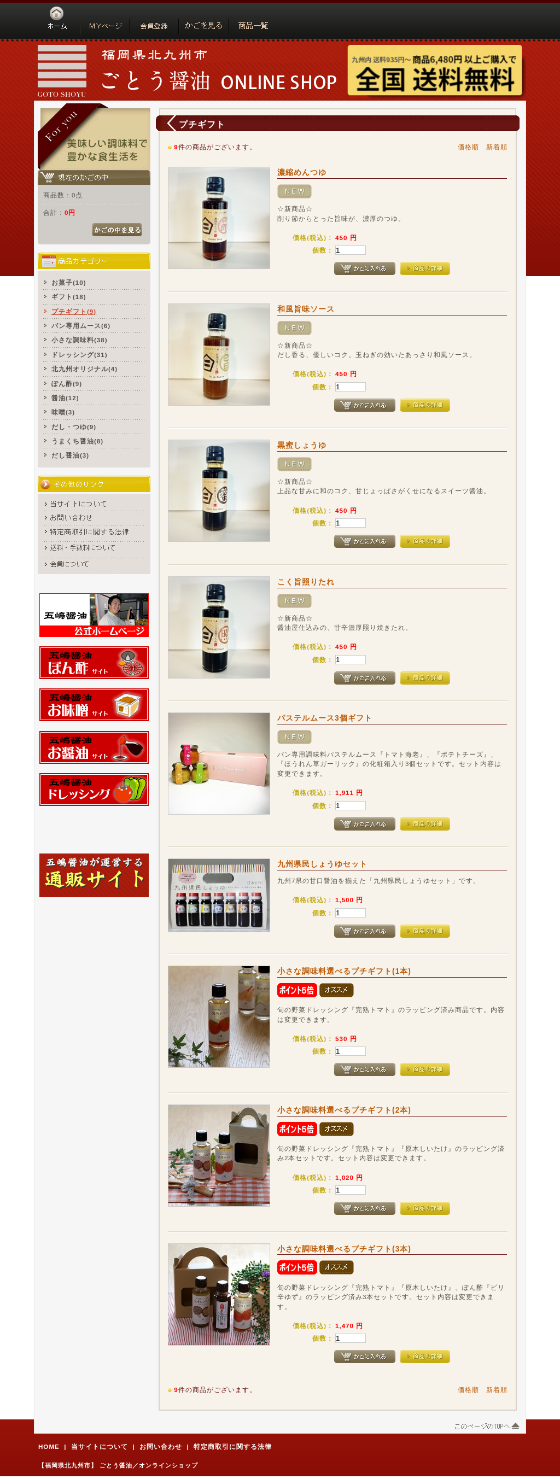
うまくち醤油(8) (77, 441)
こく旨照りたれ (306, 581)
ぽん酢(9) (66, 383)
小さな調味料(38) (79, 339)
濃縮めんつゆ (301, 172)
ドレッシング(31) (79, 354)
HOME (49, 1446)
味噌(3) (63, 412)
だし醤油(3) (70, 455)
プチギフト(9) (73, 311)
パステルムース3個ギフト (324, 718)
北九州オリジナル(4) (84, 368)
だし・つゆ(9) (73, 426)
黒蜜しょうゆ (301, 445)
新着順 (497, 146)
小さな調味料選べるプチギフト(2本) (344, 1110)
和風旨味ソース (306, 309)
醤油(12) (65, 397)
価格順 (468, 146)
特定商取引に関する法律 (233, 1446)
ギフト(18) (68, 296)
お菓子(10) (68, 282)
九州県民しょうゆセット (322, 864)
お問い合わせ (160, 1446)
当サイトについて (99, 1446)
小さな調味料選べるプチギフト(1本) (344, 971)
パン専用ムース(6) (80, 325)
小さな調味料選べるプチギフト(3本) (344, 1248)
